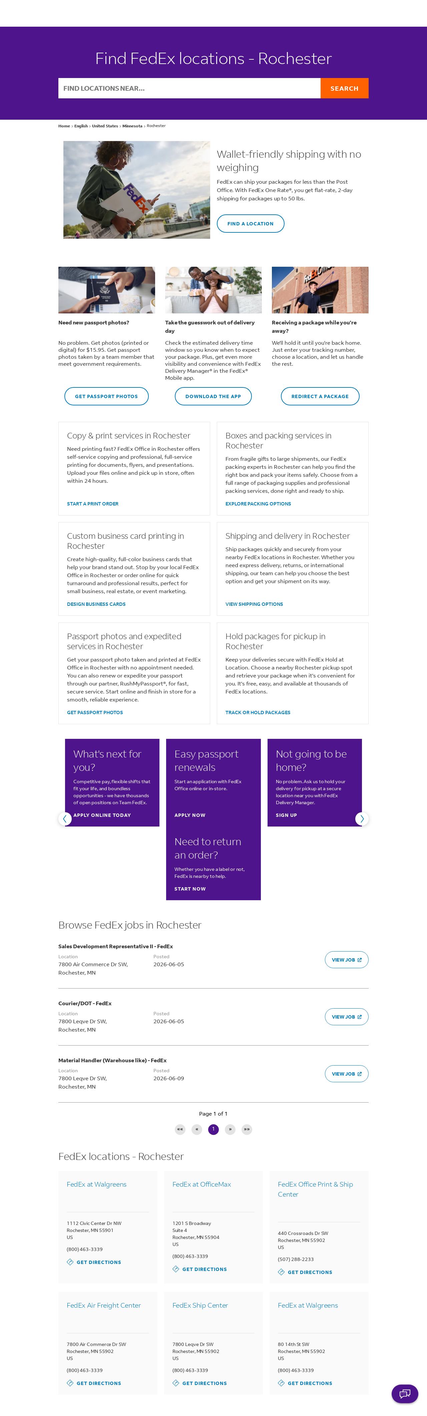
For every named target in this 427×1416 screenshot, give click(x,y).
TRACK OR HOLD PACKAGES (258, 712)
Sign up (286, 815)
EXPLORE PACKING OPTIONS (258, 503)
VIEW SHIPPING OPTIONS (254, 604)
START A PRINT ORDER (92, 503)
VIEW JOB (347, 960)
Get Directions (94, 1262)
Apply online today (102, 815)
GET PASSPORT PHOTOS (101, 393)
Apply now (189, 815)
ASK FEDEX (405, 1398)
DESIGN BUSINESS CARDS (96, 604)
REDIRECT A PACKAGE (315, 393)
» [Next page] (230, 1129)
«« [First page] (180, 1129)
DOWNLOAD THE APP (208, 393)
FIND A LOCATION (245, 220)
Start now (190, 889)
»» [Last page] (247, 1129)
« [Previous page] (196, 1129)
